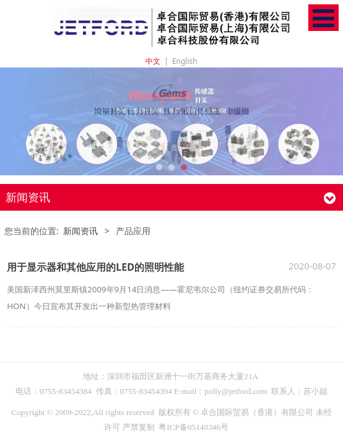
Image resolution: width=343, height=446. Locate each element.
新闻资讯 (80, 231)
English (185, 61)
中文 (152, 61)
